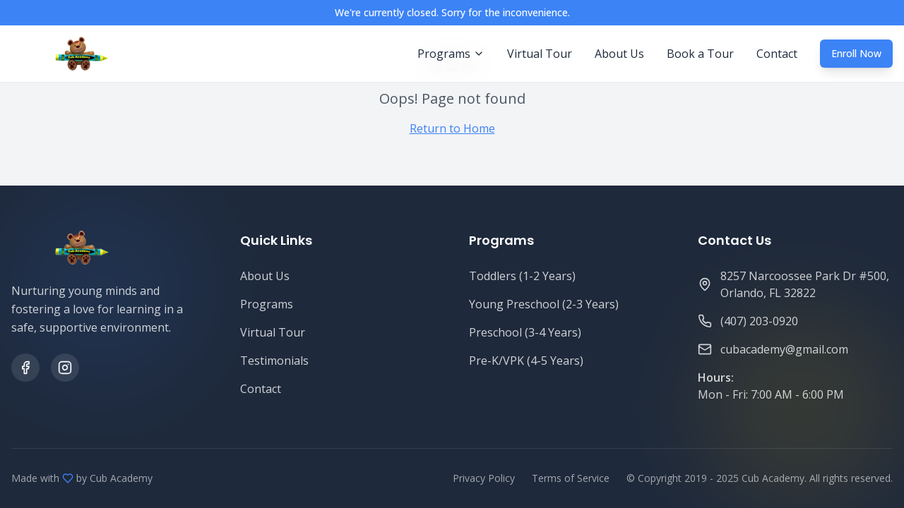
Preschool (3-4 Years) (525, 332)
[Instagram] (65, 367)
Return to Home (452, 128)
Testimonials (274, 360)
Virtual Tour (539, 53)
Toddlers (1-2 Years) (522, 276)
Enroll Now (856, 53)
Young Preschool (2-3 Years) (544, 304)
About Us (619, 53)
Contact (776, 53)
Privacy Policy (484, 478)
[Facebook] (25, 367)
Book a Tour (700, 53)
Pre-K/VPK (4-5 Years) (526, 360)
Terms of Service (570, 478)
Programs (266, 304)
